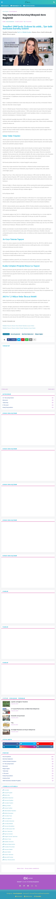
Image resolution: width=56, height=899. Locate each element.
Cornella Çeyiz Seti (9, 829)
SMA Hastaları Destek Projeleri (28, 781)
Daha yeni (5, 389)
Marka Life (6, 795)
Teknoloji (28, 403)
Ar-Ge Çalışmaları (28, 398)
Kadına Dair (28, 778)
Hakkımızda (28, 896)
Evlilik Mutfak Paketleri (9, 811)
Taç (12, 723)
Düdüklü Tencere (7, 325)
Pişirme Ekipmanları (9, 844)
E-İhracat (28, 405)
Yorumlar (21, 698)
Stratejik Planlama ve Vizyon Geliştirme (23, 730)
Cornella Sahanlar (8, 821)
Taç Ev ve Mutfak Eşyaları (24, 32)
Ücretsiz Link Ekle (29, 6)
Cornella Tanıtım (8, 803)
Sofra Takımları (7, 831)
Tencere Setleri (15, 328)
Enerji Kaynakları (28, 407)
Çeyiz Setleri (31, 325)
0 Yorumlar (28, 21)
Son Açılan (13, 698)
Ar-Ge (16, 6)
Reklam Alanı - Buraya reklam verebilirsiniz (28, 868)
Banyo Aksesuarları (9, 860)
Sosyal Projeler (7, 793)
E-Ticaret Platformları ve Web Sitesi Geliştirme (25, 709)
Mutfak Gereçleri (8, 813)
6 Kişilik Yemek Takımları (10, 836)
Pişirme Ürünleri (8, 834)
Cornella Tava (7, 816)
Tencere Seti (15, 325)
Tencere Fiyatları (8, 800)
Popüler (5, 698)
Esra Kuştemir (13, 11)
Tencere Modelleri (8, 826)
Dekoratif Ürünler (8, 857)
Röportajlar (39, 334)
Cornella (6, 790)
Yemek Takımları (23, 325)
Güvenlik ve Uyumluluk (18, 716)
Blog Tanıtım (7, 805)
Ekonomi (28, 400)
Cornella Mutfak (8, 823)
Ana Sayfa (5, 11)
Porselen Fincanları (9, 847)
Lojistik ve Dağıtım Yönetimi (19, 702)
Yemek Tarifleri (7, 808)
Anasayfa (5, 6)
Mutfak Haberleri (27, 334)
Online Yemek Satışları (28, 761)
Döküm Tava (7, 839)
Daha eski (51, 389)
